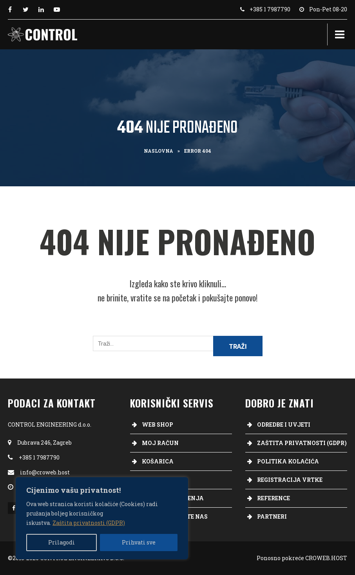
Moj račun (160, 443)
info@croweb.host (45, 472)
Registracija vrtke (289, 479)
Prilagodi (61, 542)
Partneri (272, 516)
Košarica (158, 461)
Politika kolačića (288, 461)
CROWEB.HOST (326, 558)
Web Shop (157, 424)
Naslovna (158, 151)
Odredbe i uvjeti (283, 424)
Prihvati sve (139, 542)
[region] (102, 518)
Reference (273, 498)
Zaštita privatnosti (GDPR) (89, 522)
